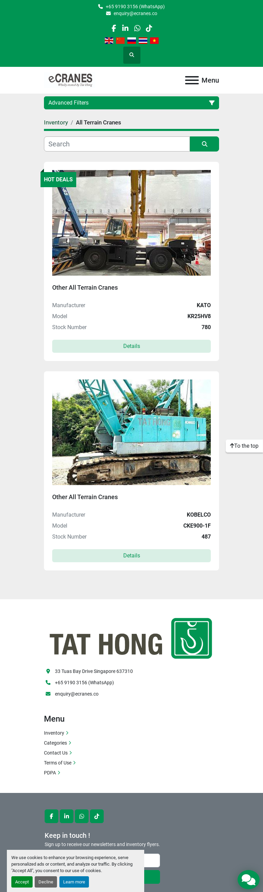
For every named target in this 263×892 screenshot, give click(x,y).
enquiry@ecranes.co (135, 13)
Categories (55, 743)
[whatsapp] (137, 28)
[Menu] (192, 80)
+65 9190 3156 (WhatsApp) (135, 6)
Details (131, 346)
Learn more (74, 881)
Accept (22, 881)
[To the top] (244, 446)
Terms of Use (57, 763)
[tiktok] (149, 28)
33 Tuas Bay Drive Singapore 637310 (94, 671)
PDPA (50, 772)
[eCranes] (131, 637)
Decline (45, 881)
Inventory (54, 733)
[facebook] (113, 28)
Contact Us (56, 753)
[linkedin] (125, 28)
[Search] (117, 144)
